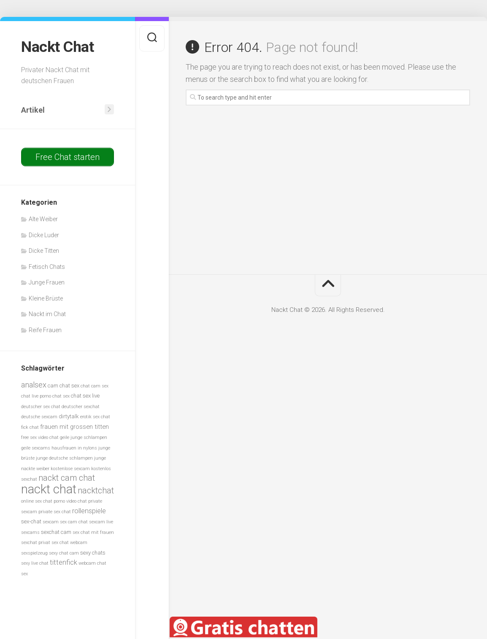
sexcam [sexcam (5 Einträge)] (51, 522)
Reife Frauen (45, 329)
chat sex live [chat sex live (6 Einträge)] (85, 396)
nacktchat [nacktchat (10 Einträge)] (96, 490)
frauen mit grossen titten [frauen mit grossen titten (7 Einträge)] (74, 426)
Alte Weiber (43, 219)
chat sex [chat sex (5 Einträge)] (61, 396)
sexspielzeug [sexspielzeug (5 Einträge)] (34, 552)
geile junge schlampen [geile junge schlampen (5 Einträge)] (83, 437)
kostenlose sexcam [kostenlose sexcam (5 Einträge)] (70, 468)
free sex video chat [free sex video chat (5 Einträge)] (40, 437)
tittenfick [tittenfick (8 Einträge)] (63, 562)
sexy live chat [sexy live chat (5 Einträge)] (35, 563)
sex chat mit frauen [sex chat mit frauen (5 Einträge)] (93, 532)
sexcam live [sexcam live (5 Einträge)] (101, 522)
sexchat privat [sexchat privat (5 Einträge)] (35, 542)
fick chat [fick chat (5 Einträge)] (30, 427)
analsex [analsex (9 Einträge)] (33, 384)
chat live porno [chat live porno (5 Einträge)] (36, 396)
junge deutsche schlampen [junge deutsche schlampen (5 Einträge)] (64, 458)
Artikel (33, 109)
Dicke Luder (44, 234)
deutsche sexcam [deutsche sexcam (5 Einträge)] (39, 417)
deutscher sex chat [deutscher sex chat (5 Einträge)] (40, 406)
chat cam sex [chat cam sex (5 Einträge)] (94, 385)
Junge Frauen (47, 282)
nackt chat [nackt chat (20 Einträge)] (48, 489)
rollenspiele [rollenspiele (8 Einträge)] (89, 510)
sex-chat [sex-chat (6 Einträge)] (31, 521)
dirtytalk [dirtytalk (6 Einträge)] (69, 416)
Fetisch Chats (47, 266)
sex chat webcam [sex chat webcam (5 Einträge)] (69, 542)
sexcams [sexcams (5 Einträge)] (30, 532)
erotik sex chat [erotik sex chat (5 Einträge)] (95, 417)
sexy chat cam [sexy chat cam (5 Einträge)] (64, 552)
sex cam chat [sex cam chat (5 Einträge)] (74, 522)
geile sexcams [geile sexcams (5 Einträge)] (35, 447)
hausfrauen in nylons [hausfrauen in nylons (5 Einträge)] (74, 447)
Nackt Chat (57, 47)
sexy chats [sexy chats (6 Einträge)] (93, 552)
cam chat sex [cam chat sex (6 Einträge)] (63, 385)
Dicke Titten (44, 250)
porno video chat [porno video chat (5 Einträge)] (70, 501)
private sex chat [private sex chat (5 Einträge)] (54, 511)
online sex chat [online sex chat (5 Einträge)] (36, 501)
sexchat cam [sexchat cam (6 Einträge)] (56, 531)
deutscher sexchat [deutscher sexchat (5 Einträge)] (81, 406)
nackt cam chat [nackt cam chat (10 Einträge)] (66, 478)
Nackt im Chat (47, 314)
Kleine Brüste (46, 298)
